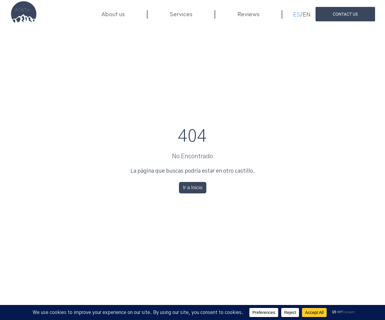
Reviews (260, 14)
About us (135, 14)
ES (295, 14)
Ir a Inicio (192, 187)
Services (203, 14)
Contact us (344, 14)
